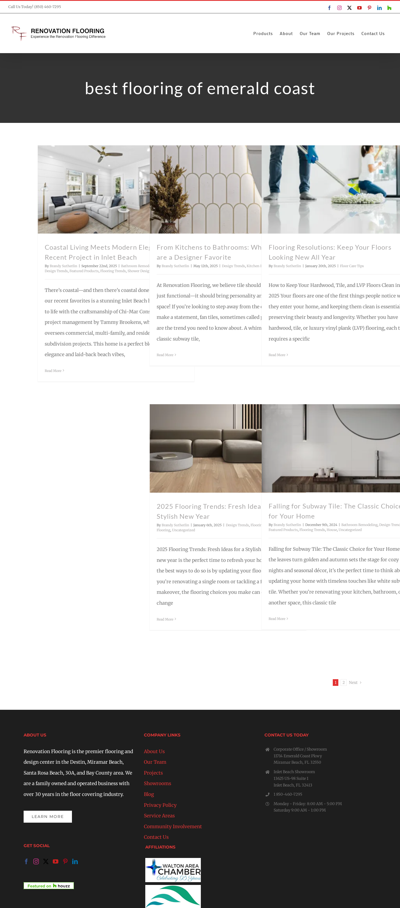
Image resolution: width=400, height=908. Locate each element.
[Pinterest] (65, 861)
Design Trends (56, 271)
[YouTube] (55, 861)
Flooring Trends (113, 271)
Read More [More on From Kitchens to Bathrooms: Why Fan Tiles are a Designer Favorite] (165, 355)
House (332, 530)
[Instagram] (36, 861)
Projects (153, 773)
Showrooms (157, 783)
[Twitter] (46, 861)
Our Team (155, 762)
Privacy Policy (160, 805)
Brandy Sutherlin (63, 266)
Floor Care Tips (352, 266)
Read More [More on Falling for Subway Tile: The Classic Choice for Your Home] (277, 619)
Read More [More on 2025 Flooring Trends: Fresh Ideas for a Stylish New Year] (165, 619)
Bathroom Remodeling (139, 266)
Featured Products (84, 271)
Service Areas (159, 816)
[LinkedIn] (75, 861)
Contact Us (156, 837)
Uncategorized (183, 530)
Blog (149, 794)
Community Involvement (173, 826)
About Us (154, 751)
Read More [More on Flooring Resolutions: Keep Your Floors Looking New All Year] (277, 355)
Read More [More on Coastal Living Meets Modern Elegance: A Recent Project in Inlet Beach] (53, 371)
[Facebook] (26, 861)
